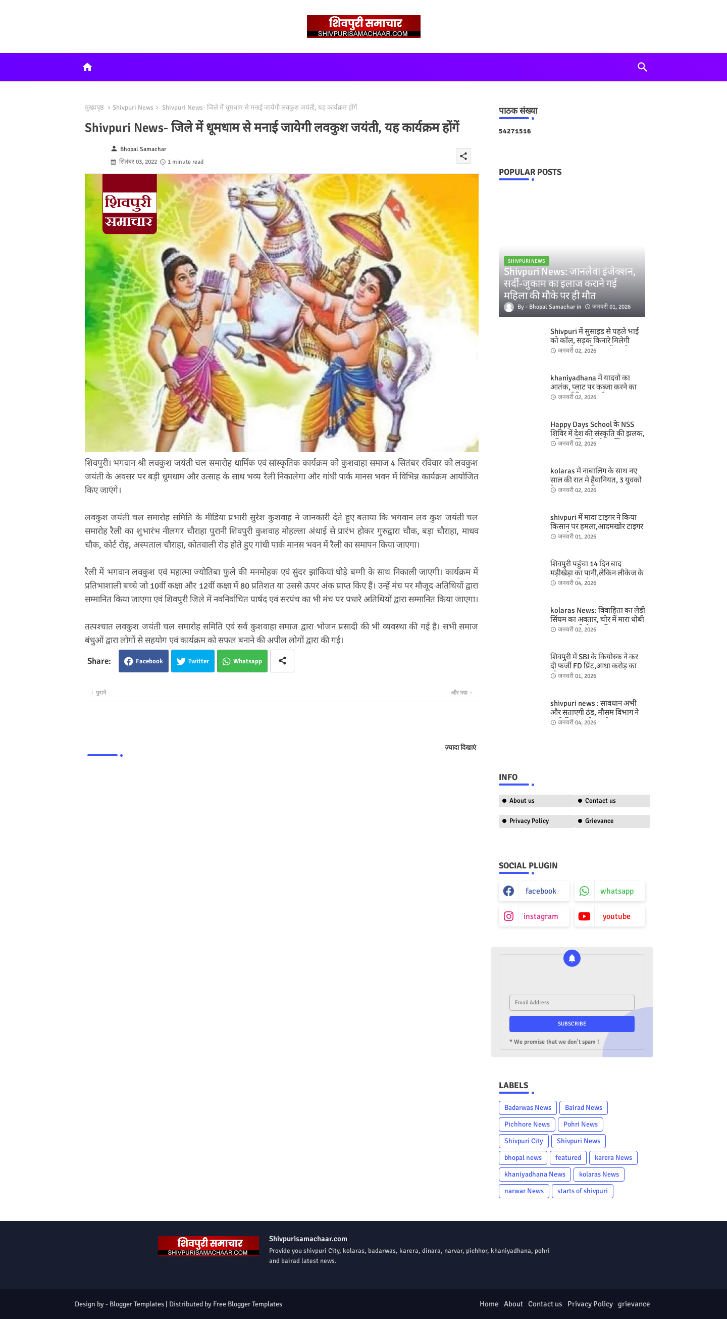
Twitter (198, 661)
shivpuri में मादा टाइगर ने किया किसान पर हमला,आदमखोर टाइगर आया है (596, 526)
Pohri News (580, 1124)
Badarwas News (527, 1107)
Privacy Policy (529, 821)
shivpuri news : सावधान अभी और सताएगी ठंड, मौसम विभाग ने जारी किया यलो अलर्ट (594, 712)
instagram (541, 916)
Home (489, 1303)
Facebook (149, 661)
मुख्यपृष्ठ (94, 108)
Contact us (600, 801)
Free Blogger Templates (247, 1304)
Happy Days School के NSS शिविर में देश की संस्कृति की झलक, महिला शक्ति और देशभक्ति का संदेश (597, 438)
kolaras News (599, 1174)
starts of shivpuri (582, 1191)
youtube (617, 916)
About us (522, 801)
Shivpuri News (133, 108)
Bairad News (583, 1107)
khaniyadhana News (534, 1174)
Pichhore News (527, 1124)
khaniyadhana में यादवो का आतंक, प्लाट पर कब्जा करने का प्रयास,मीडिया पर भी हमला (593, 387)
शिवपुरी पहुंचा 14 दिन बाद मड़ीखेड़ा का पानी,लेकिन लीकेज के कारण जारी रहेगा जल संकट (597, 573)
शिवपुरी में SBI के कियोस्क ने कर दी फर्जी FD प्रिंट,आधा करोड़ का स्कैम (594, 665)
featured (568, 1157)
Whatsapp (247, 661)
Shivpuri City (523, 1141)
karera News (613, 1157)
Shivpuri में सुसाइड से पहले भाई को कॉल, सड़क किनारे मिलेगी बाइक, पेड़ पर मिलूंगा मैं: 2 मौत (594, 340)
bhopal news (523, 1157)
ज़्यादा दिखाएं (460, 748)
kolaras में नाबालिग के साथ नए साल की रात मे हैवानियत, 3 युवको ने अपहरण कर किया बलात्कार (596, 480)
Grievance (599, 821)
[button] (643, 67)
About (513, 1303)
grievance (634, 1303)
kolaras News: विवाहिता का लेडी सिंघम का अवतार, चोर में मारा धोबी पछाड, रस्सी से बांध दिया (597, 619)
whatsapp (617, 891)
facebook (541, 891)
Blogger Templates (137, 1304)
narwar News (524, 1191)
